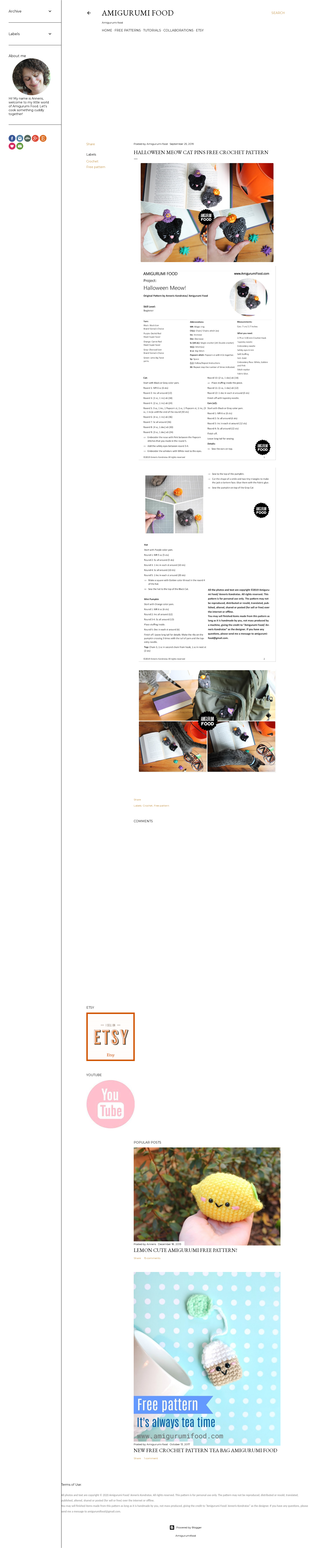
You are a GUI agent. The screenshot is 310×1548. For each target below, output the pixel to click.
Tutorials (152, 30)
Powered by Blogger (185, 1527)
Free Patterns (128, 30)
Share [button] (90, 144)
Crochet (92, 161)
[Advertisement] (207, 965)
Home (107, 30)
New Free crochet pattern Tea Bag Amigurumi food (205, 1450)
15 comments (152, 1258)
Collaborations (178, 30)
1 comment (151, 1458)
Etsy (200, 30)
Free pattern (95, 167)
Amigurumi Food (138, 13)
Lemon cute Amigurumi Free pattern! (185, 1250)
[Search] (278, 13)
